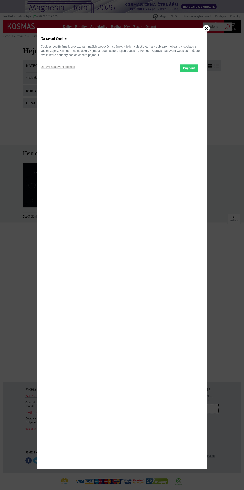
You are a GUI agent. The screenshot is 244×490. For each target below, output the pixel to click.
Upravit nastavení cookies (58, 263)
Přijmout (189, 264)
